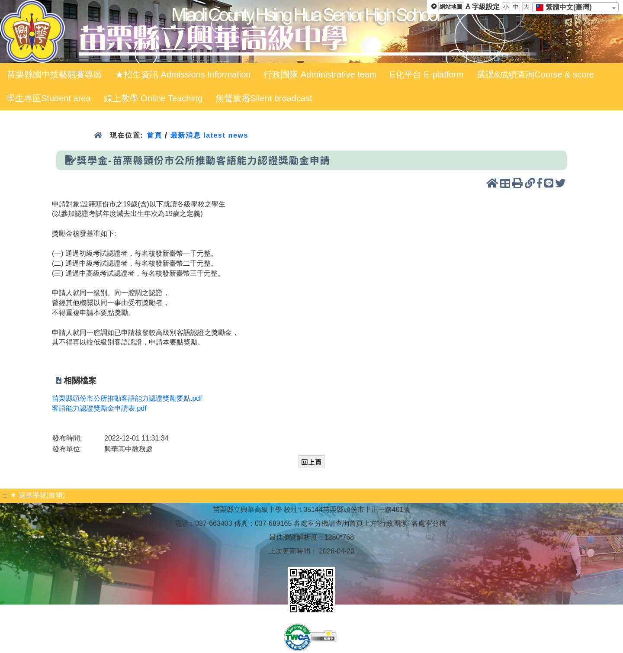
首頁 (154, 135)
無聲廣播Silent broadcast (263, 98)
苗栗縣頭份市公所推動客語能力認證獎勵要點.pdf (127, 398)
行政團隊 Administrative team (319, 74)
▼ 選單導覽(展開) (37, 495)
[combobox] (575, 7)
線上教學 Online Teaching (153, 98)
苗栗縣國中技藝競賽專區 (54, 74)
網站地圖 (451, 6)
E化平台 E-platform (427, 74)
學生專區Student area (48, 98)
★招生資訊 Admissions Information (182, 74)
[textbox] (567, 7)
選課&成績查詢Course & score (535, 74)
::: (5, 495)
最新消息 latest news (209, 135)
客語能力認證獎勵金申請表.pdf (99, 408)
